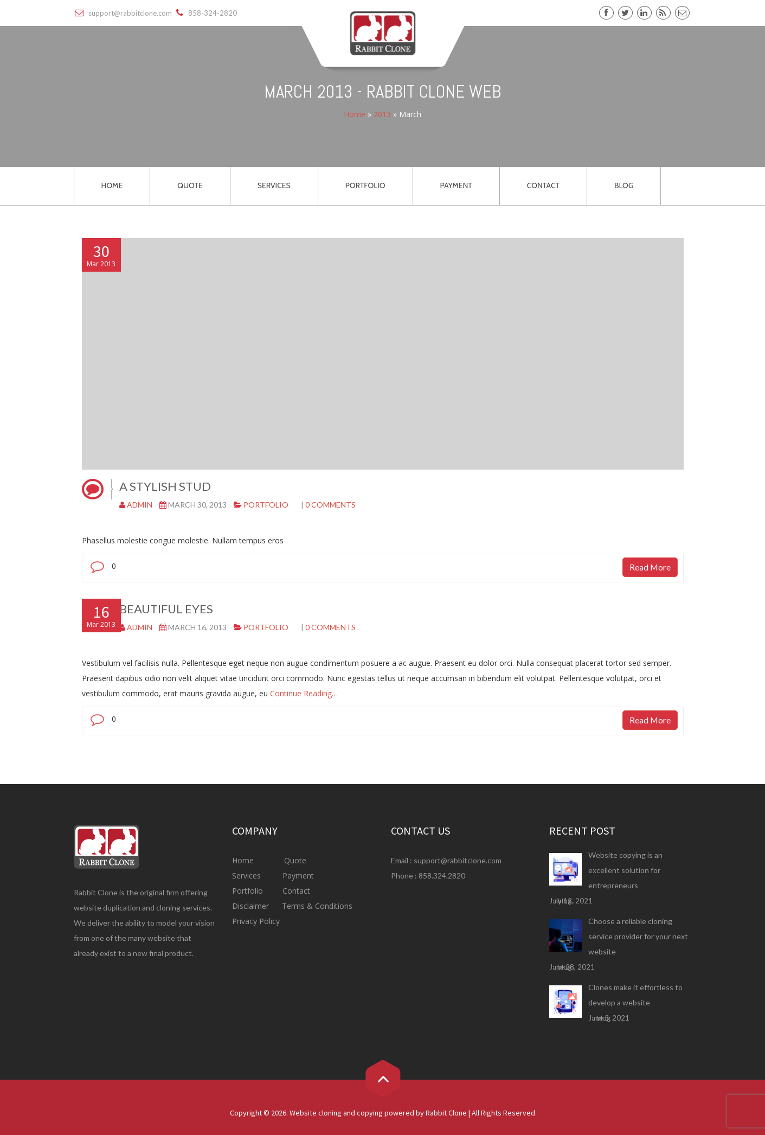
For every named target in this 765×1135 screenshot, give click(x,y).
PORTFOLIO (365, 185)
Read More (650, 567)
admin (139, 504)
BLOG (623, 185)
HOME (112, 185)
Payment (298, 875)
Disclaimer (251, 906)
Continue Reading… (303, 693)
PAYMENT (456, 185)
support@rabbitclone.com (458, 860)
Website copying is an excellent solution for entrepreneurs (625, 870)
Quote (295, 860)
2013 (382, 115)
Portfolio (265, 504)
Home (354, 115)
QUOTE (190, 185)
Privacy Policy (256, 921)
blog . (566, 900)
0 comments (330, 504)
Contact (295, 891)
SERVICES (274, 185)
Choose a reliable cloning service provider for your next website (638, 936)
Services (247, 875)
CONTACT (543, 185)
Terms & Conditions (316, 906)
